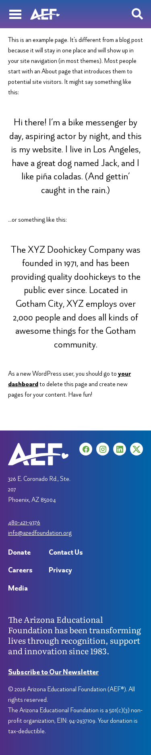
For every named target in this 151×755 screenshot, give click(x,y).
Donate (19, 552)
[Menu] (15, 14)
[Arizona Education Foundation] (45, 14)
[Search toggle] (137, 14)
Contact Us (66, 552)
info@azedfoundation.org (40, 532)
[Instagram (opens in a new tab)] (102, 449)
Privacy (60, 569)
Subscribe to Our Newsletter (53, 671)
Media (18, 588)
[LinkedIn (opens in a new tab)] (119, 449)
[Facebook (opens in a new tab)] (85, 449)
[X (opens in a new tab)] (136, 449)
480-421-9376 (24, 522)
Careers (20, 569)
